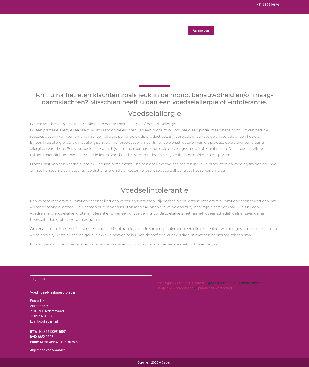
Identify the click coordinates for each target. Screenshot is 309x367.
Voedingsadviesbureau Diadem (180, 283)
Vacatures (272, 21)
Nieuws (225, 21)
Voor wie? (157, 21)
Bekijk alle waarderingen (175, 288)
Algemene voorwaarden (48, 350)
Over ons (130, 21)
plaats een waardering (215, 288)
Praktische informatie (193, 21)
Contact (248, 21)
